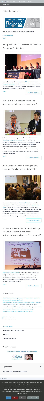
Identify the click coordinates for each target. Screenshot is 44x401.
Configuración (22, 398)
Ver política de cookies (33, 398)
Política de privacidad (18, 1)
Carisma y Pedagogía (25, 203)
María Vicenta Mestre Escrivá (11, 273)
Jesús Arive (5, 138)
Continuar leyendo (33, 93)
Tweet (4, 38)
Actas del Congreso (12, 11)
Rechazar (15, 398)
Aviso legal (9, 1)
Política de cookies (28, 1)
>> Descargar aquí (8, 35)
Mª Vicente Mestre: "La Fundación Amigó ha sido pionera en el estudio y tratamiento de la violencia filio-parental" (22, 231)
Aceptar (8, 398)
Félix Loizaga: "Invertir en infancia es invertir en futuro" (18, 311)
